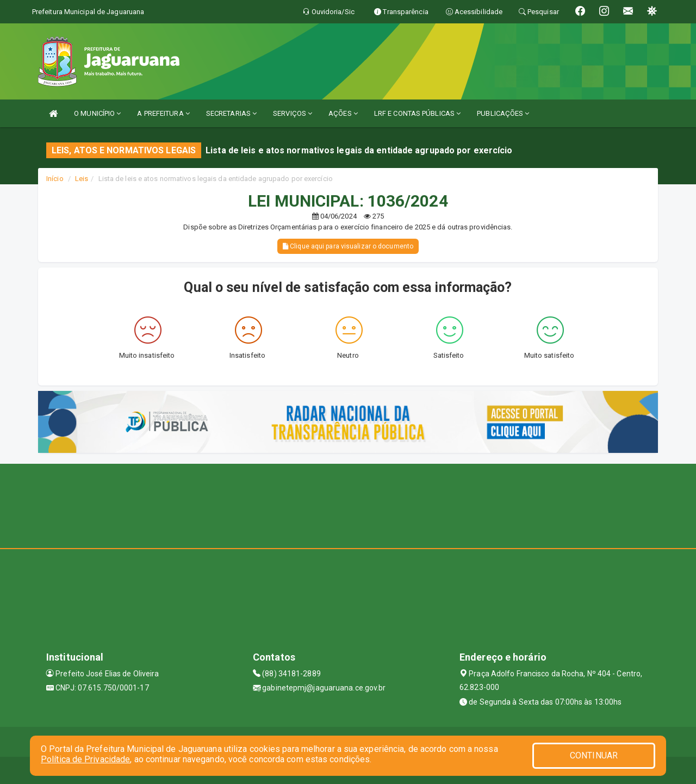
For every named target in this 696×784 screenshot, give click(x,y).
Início (55, 179)
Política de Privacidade (85, 759)
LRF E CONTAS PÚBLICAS (417, 113)
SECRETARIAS (231, 113)
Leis (81, 179)
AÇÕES (343, 113)
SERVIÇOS (292, 113)
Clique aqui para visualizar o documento (348, 246)
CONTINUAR (594, 755)
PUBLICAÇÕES (503, 113)
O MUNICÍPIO (97, 113)
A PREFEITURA (163, 113)
